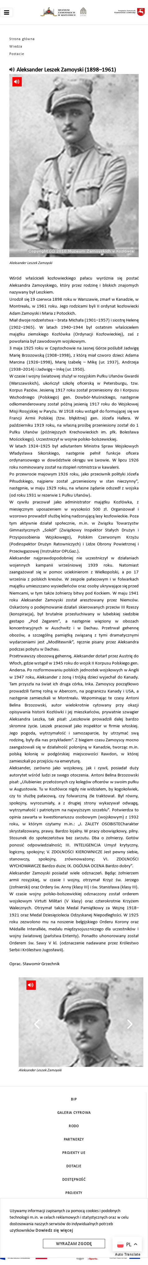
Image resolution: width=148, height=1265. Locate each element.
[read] (12, 70)
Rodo (74, 1126)
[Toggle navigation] (6, 12)
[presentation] (36, 1024)
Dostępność (74, 1180)
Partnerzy (74, 1140)
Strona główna (22, 39)
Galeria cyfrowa (74, 1113)
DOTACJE (73, 1166)
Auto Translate (128, 1255)
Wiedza (15, 47)
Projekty (73, 1193)
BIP (73, 1099)
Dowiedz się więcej (54, 1230)
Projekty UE (74, 1153)
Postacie (16, 54)
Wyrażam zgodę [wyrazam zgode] (74, 1244)
